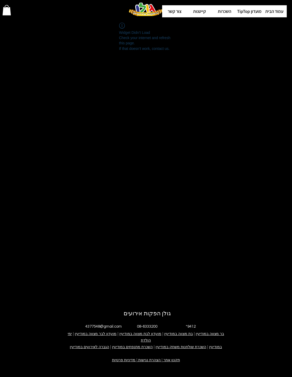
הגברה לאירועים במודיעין (89, 346)
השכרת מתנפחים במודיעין (132, 346)
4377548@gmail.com (103, 326)
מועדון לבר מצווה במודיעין (95, 333)
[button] (249, 11)
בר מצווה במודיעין (210, 333)
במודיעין (215, 346)
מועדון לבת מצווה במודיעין (140, 333)
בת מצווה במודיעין (178, 333)
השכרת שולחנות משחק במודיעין (181, 346)
